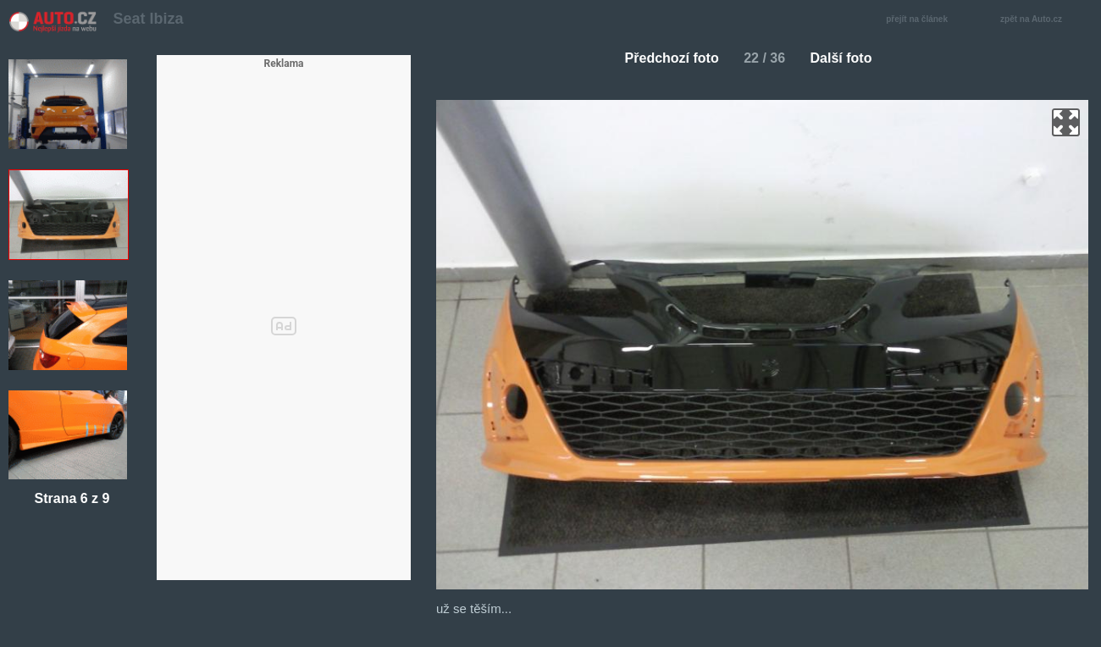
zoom (1066, 122)
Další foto (848, 58)
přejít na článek (921, 20)
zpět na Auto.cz (1040, 20)
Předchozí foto (665, 58)
